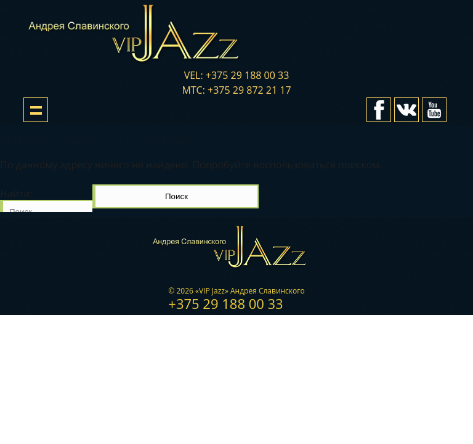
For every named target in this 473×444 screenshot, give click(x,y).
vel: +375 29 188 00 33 (236, 75)
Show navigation (35, 109)
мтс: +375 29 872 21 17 (236, 90)
